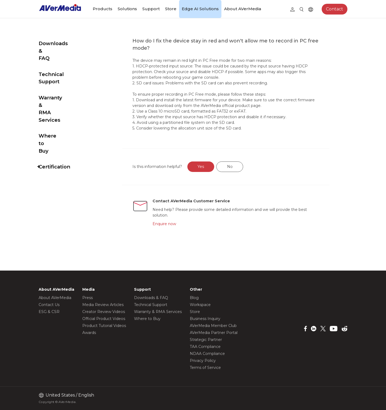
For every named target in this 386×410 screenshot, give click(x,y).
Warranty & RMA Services (60, 79)
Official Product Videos (103, 318)
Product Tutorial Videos (104, 325)
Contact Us (49, 304)
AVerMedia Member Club (213, 325)
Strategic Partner (206, 339)
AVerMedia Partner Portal (213, 332)
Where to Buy (56, 99)
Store (170, 8)
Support (151, 8)
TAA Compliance (205, 346)
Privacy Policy (203, 360)
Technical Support (62, 59)
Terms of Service (205, 367)
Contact (334, 9)
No (242, 166)
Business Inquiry (205, 318)
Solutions (127, 8)
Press (87, 297)
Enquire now (176, 223)
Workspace (200, 304)
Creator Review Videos (103, 311)
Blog (194, 297)
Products (102, 8)
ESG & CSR (49, 311)
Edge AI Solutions (200, 8)
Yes (213, 166)
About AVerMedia (242, 8)
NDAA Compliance (207, 353)
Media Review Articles (103, 304)
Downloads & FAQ (62, 43)
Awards (89, 332)
